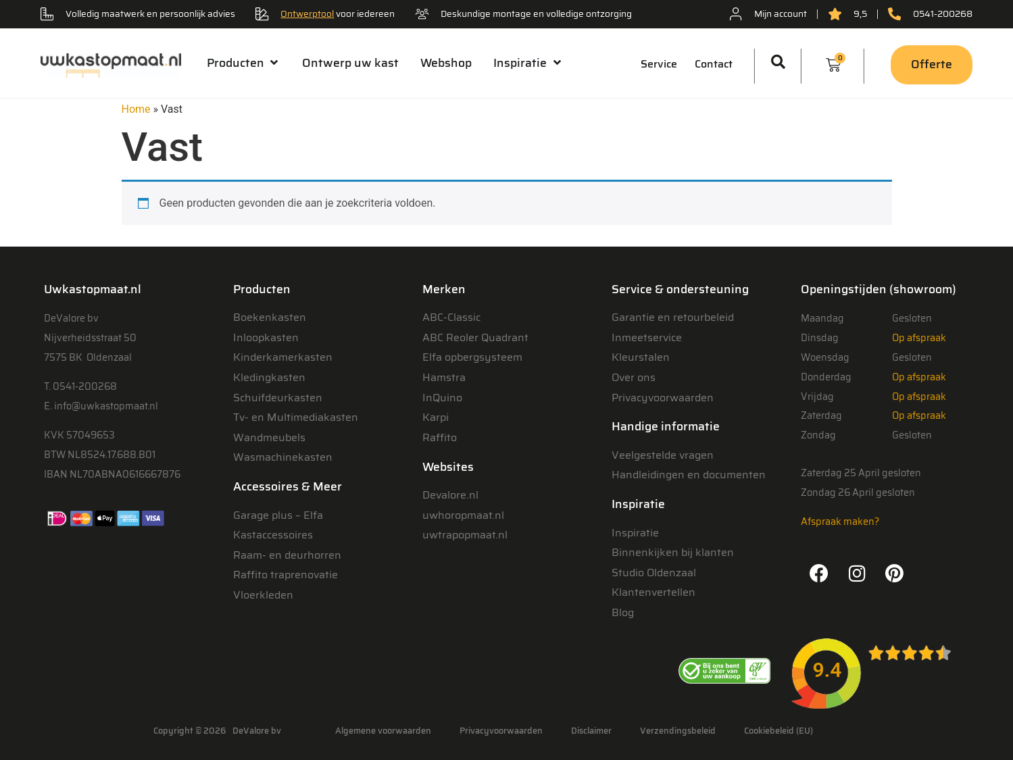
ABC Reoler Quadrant (475, 337)
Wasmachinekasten (282, 457)
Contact (714, 63)
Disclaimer (591, 731)
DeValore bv (256, 731)
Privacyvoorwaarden (663, 397)
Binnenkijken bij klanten (673, 552)
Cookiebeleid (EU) (778, 731)
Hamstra (444, 377)
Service (659, 63)
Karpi (435, 417)
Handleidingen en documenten (689, 474)
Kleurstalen (641, 357)
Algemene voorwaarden (383, 731)
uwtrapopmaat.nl (465, 534)
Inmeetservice (647, 337)
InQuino (442, 397)
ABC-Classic (451, 317)
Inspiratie (635, 532)
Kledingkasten (269, 377)
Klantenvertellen (653, 592)
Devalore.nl (450, 494)
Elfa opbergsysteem (472, 357)
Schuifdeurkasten (277, 397)
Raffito (439, 437)
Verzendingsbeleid (678, 731)
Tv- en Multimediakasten (295, 417)
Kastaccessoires (273, 534)
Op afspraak (919, 337)
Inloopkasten (266, 337)
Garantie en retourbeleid (673, 317)
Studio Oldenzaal (654, 572)
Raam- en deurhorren (287, 555)
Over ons (634, 377)
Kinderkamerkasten (282, 357)
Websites (448, 466)
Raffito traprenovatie (285, 574)
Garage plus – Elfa (278, 515)
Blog (623, 612)
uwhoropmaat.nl (463, 515)
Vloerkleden (263, 594)
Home (136, 109)
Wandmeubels (269, 437)
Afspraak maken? (840, 521)
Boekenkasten (269, 317)
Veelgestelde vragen (663, 455)
